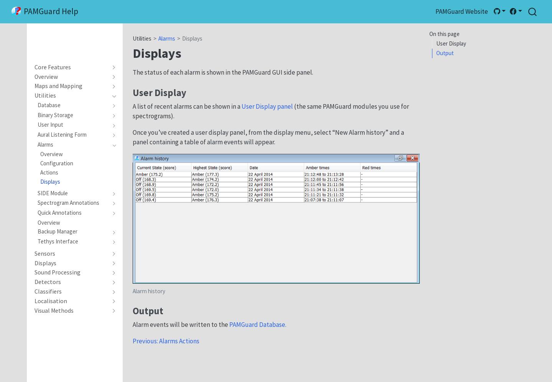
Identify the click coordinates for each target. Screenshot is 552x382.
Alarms (166, 38)
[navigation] (71, 67)
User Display (451, 43)
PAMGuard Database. (257, 324)
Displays (192, 38)
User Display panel (267, 106)
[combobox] (532, 11)
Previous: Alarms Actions (166, 341)
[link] (499, 11)
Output (445, 53)
